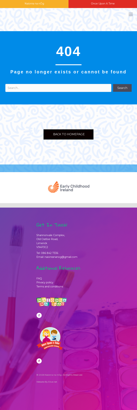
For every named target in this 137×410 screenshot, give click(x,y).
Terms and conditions (49, 286)
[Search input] (58, 88)
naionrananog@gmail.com (61, 257)
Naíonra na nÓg (34, 3)
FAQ (39, 278)
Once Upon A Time (103, 3)
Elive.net (52, 381)
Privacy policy (44, 282)
